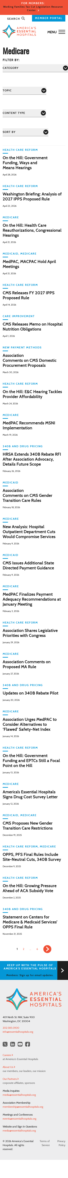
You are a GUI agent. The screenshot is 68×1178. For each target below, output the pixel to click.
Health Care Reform (20, 150)
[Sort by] (25, 132)
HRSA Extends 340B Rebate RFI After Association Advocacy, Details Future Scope (32, 459)
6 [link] (37, 949)
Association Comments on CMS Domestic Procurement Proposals (29, 361)
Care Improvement (19, 316)
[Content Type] (24, 113)
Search (16, 19)
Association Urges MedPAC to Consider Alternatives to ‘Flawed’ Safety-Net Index (30, 725)
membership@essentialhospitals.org (23, 1107)
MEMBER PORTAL (48, 18)
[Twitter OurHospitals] (5, 1044)
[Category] (35, 68)
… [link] (30, 949)
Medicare (11, 217)
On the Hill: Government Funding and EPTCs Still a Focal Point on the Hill (31, 761)
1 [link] (17, 949)
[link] (47, 949)
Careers (8, 1055)
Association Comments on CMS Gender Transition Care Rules (27, 496)
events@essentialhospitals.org (19, 1118)
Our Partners (11, 1079)
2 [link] (23, 949)
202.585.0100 (11, 1028)
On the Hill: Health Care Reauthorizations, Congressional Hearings (32, 231)
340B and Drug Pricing (23, 446)
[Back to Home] (33, 31)
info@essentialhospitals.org (18, 1032)
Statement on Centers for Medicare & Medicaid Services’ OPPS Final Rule (30, 922)
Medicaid (10, 253)
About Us (9, 1067)
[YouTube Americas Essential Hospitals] (20, 1044)
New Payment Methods (22, 347)
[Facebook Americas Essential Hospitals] (27, 1044)
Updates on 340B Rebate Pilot (30, 693)
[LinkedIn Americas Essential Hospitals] (12, 1044)
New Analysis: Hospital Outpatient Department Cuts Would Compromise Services (29, 532)
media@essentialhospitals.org (19, 1095)
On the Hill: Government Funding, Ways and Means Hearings (25, 163)
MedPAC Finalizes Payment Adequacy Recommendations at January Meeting (32, 599)
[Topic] (24, 91)
